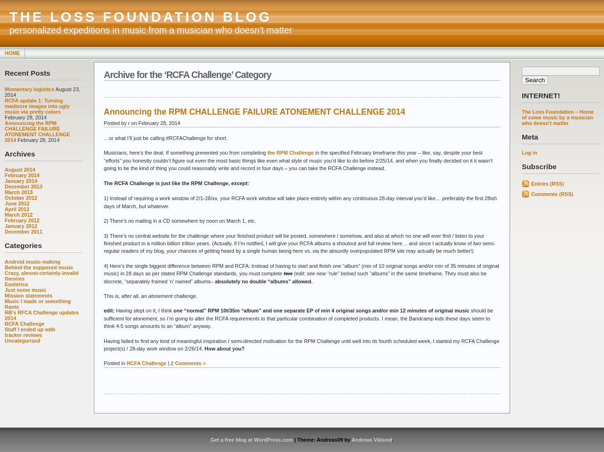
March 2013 (19, 192)
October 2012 (21, 198)
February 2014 (22, 175)
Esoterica (16, 284)
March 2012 (19, 215)
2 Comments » (188, 363)
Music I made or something (38, 301)
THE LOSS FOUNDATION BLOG (140, 16)
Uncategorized (22, 340)
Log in (529, 153)
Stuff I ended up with (30, 329)
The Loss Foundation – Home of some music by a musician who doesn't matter (558, 117)
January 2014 (21, 181)
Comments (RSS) (552, 194)
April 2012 (17, 209)
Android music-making (33, 262)
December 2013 (23, 186)
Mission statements (29, 295)
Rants (12, 307)
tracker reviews (23, 335)
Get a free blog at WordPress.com (251, 440)
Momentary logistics (29, 89)
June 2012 (17, 203)
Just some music (25, 290)
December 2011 (23, 231)
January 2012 (21, 226)
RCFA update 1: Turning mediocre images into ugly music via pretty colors (37, 106)
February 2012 (22, 220)
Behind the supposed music (39, 267)
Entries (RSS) (547, 184)
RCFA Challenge (25, 324)
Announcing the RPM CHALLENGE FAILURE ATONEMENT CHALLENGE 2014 (37, 131)
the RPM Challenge (290, 153)
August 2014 (20, 169)
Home (12, 53)
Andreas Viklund (372, 440)
